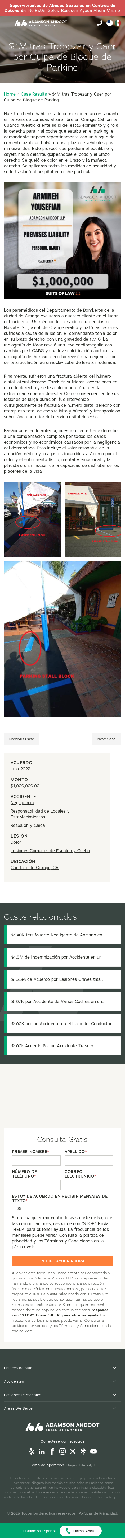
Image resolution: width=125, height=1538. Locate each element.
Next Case (106, 739)
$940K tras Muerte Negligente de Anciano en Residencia (56, 935)
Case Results (34, 94)
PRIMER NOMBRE (30, 1152)
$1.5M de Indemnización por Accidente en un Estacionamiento (56, 957)
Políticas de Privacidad (98, 1513)
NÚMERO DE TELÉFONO (24, 1174)
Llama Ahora (84, 1530)
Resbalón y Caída (28, 825)
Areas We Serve (18, 1408)
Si (19, 1208)
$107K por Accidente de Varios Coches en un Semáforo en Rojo (56, 1001)
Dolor (16, 842)
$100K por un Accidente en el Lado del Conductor (61, 1023)
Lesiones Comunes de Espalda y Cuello (50, 850)
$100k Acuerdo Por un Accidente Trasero (52, 1045)
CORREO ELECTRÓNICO (80, 1174)
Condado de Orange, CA (35, 867)
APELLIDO (76, 1152)
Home (10, 94)
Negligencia (22, 802)
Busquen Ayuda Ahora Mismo (90, 10)
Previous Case (21, 739)
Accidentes (14, 1381)
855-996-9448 (99, 23)
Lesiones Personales (22, 1394)
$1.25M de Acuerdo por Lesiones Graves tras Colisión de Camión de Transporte (56, 979)
